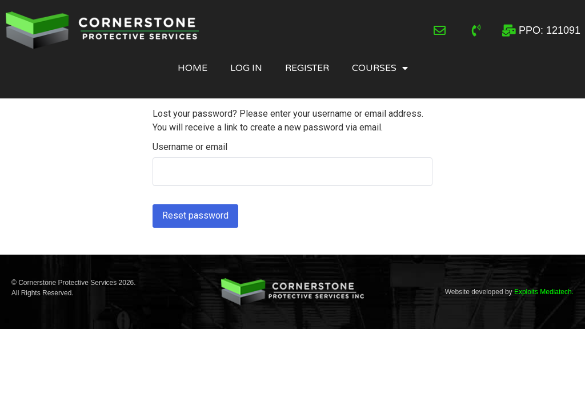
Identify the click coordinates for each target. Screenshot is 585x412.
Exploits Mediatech (543, 292)
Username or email (190, 147)
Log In (246, 68)
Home (192, 68)
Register (307, 68)
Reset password (195, 215)
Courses (380, 68)
